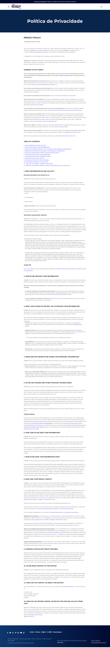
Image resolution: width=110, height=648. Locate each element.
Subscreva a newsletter (40, 1)
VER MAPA (60, 642)
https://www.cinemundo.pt (41, 52)
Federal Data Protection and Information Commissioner (64, 512)
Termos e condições (36, 638)
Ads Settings (31, 425)
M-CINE (49, 632)
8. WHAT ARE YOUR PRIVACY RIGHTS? (34, 158)
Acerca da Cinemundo (13, 638)
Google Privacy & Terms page (31, 428)
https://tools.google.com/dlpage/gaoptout (43, 423)
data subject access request (35, 614)
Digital (44, 632)
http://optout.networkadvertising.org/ (75, 425)
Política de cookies (46, 638)
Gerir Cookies (11, 640)
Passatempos (57, 632)
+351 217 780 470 (95, 640)
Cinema (37, 632)
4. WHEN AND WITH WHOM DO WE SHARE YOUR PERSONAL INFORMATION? (44, 151)
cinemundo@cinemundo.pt (67, 586)
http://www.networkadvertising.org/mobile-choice (36, 427)
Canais (32, 632)
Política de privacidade (24, 638)
